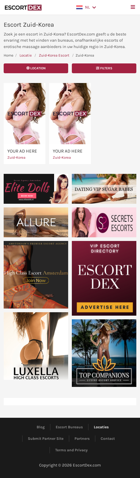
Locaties (101, 427)
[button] (86, 7)
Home (8, 55)
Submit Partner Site (46, 438)
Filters (104, 68)
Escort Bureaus (69, 427)
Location (36, 68)
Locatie (26, 55)
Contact (108, 438)
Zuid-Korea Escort (54, 55)
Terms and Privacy (71, 450)
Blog (41, 427)
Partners (82, 438)
